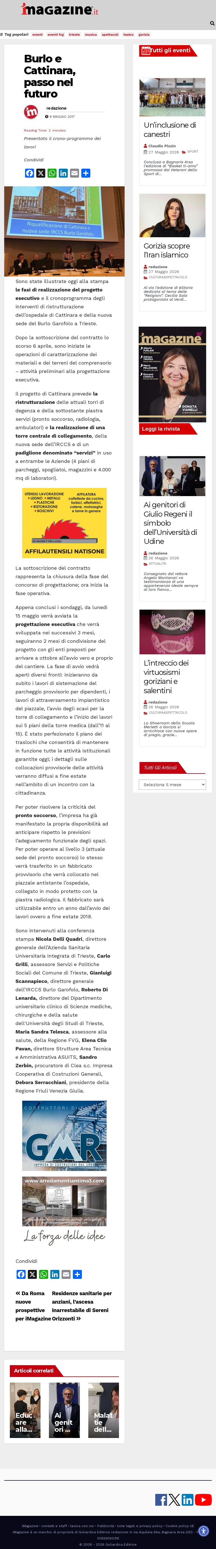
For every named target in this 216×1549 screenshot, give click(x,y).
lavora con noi (82, 1526)
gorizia (144, 35)
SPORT (192, 151)
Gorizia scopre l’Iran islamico (167, 250)
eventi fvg (56, 35)
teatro (128, 35)
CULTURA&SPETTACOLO (168, 277)
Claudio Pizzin (162, 146)
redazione (56, 108)
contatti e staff (54, 1526)
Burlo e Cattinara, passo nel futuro (49, 76)
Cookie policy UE (180, 1526)
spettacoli (110, 35)
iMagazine (30, 1526)
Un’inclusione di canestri (170, 130)
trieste (74, 35)
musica (91, 35)
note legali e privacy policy (140, 1526)
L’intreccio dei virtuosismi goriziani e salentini (166, 677)
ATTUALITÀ (157, 564)
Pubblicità (105, 1526)
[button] (212, 23)
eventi (37, 35)
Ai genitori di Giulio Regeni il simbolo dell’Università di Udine (170, 523)
